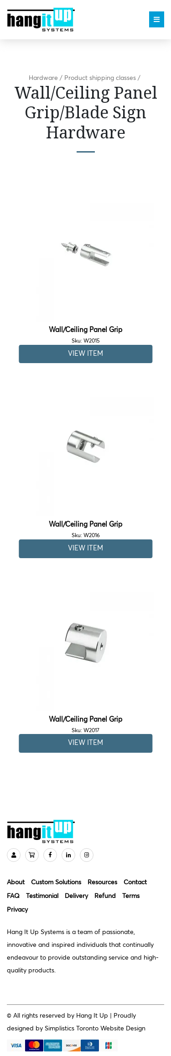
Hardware (43, 78)
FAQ (13, 896)
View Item (85, 353)
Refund (105, 896)
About (16, 882)
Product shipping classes (100, 78)
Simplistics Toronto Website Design (95, 1028)
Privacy (17, 910)
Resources (102, 882)
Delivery (76, 896)
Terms (131, 896)
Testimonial (42, 896)
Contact (135, 882)
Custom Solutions (56, 882)
